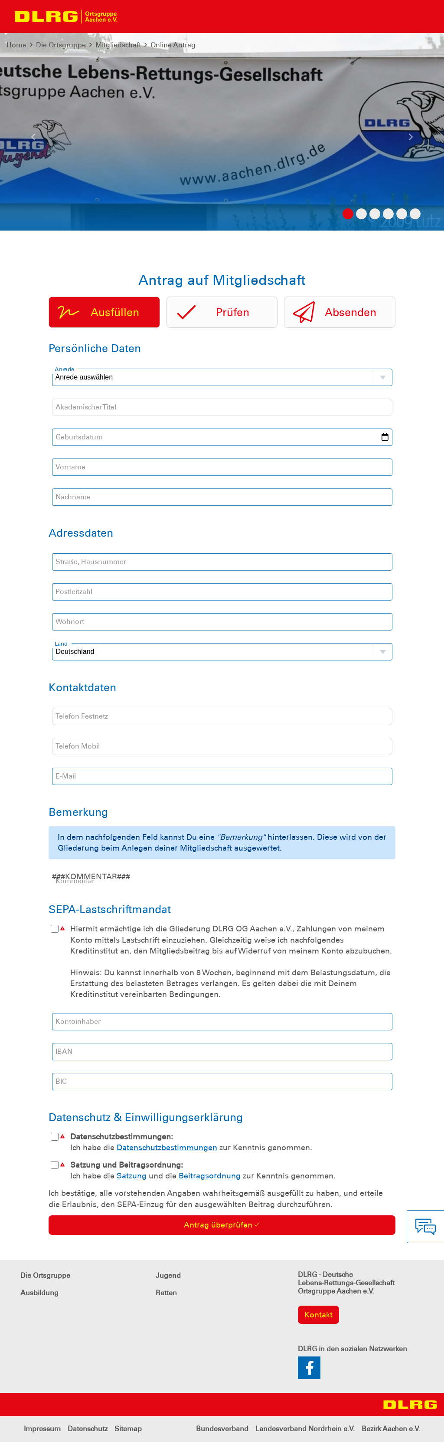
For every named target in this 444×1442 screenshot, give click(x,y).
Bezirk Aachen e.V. (391, 1429)
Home (16, 45)
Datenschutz (88, 1429)
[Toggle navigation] (133, 16)
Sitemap (128, 1429)
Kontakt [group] (318, 1315)
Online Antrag (173, 45)
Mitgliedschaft (118, 45)
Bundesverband (222, 1429)
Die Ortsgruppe (61, 45)
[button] (33, 140)
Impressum (42, 1429)
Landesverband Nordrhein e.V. (305, 1429)
